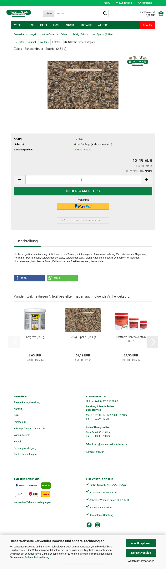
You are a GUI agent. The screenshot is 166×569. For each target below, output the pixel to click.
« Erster (20, 42)
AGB (16, 415)
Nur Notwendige (141, 552)
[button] (107, 3)
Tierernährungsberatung (27, 402)
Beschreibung (27, 241)
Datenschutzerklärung (37, 557)
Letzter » (57, 42)
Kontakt (18, 441)
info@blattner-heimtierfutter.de (110, 444)
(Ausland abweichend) (101, 144)
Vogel (18, 25)
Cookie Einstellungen (25, 454)
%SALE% (147, 25)
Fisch (56, 25)
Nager (70, 25)
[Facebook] (89, 525)
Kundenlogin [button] (124, 3)
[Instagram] (97, 525)
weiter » (44, 42)
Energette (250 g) (35, 337)
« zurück (32, 42)
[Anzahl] (83, 179)
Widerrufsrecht (22, 435)
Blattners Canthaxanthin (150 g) (131, 338)
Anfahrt (18, 408)
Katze (44, 25)
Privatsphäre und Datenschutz (30, 428)
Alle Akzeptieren (141, 543)
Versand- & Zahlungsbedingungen (32, 502)
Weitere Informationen (141, 560)
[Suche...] (48, 13)
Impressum (20, 421)
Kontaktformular (95, 451)
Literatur (86, 25)
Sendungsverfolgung (25, 448)
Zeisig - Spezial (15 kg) (83, 337)
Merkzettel (145, 3)
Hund (31, 25)
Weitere (103, 25)
